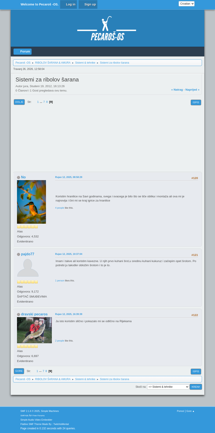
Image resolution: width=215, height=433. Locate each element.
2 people (59, 340)
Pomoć (180, 411)
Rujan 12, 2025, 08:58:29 (68, 177)
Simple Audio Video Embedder (36, 419)
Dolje (19, 102)
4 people (59, 207)
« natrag (177, 89)
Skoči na (140, 386)
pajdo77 (27, 254)
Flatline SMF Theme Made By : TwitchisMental (44, 424)
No (23, 177)
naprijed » (192, 89)
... (41, 101)
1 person (59, 280)
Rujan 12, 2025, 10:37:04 (68, 254)
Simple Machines (50, 411)
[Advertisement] (107, 139)
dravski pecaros (34, 314)
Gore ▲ (190, 411)
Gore (18, 371)
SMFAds (24, 415)
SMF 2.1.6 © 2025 (30, 411)
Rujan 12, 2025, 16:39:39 (68, 314)
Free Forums (38, 415)
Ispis (196, 102)
